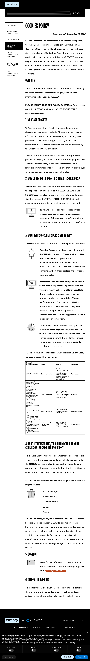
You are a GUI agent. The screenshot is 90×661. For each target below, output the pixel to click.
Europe (36, 627)
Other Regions (69, 627)
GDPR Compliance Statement (12, 54)
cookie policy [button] (40, 638)
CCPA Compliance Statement (12, 73)
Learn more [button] (9, 657)
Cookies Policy (11, 46)
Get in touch (73, 620)
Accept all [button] (81, 657)
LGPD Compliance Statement (12, 64)
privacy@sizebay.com (55, 570)
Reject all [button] (67, 657)
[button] (87, 632)
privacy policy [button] (71, 635)
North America (21, 627)
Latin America (51, 627)
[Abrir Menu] (83, 4)
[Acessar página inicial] (18, 620)
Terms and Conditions (12, 32)
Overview (11, 26)
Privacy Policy (14, 39)
